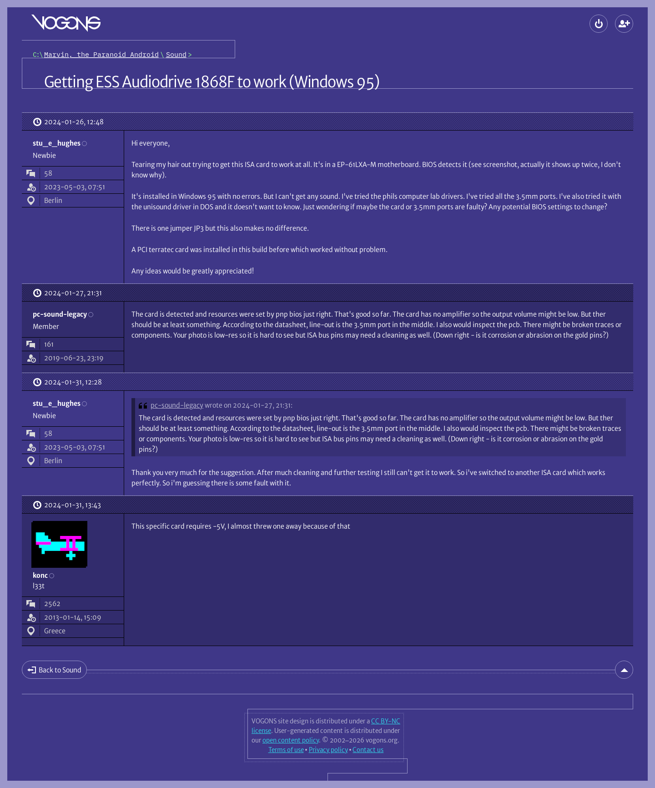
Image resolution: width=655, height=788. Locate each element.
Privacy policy (328, 750)
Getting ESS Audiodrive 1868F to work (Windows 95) (211, 81)
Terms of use (286, 750)
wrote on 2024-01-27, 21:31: (248, 405)
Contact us (368, 750)
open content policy (290, 740)
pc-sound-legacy (177, 405)
